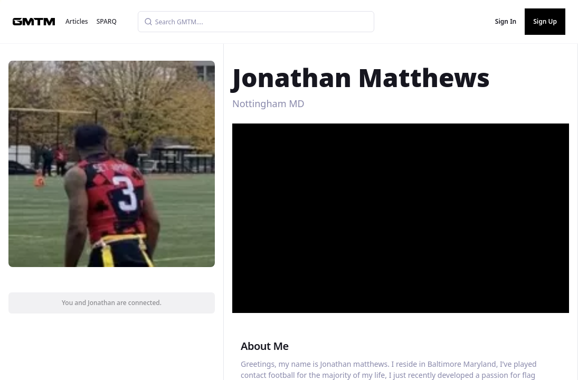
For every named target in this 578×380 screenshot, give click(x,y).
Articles (76, 21)
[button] (402, 214)
